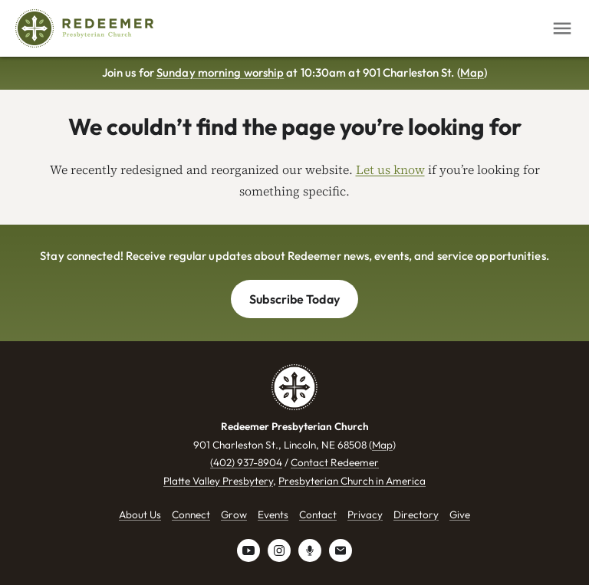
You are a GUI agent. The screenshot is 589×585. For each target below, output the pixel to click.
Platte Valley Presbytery (218, 481)
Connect (191, 514)
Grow (234, 514)
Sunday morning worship (220, 72)
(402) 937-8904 (246, 462)
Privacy (365, 514)
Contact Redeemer (335, 462)
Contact (318, 514)
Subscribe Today (294, 299)
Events (273, 514)
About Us (140, 514)
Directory (416, 514)
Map (472, 72)
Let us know (390, 169)
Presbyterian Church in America (352, 481)
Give (459, 514)
